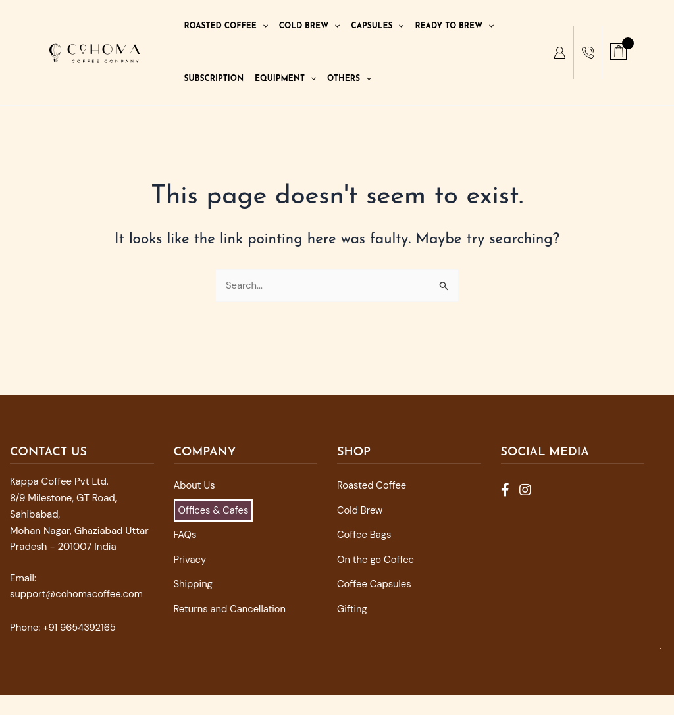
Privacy (190, 559)
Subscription (214, 79)
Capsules (377, 26)
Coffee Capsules (374, 584)
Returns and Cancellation (231, 609)
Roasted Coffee (226, 26)
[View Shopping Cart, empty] (618, 51)
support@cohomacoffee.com (77, 594)
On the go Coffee (376, 559)
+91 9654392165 (80, 627)
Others (349, 79)
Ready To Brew (454, 26)
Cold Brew (309, 26)
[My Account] (559, 53)
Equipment (285, 79)
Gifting (352, 609)
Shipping (193, 584)
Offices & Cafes (214, 510)
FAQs (185, 534)
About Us (195, 485)
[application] (262, 26)
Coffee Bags (364, 534)
